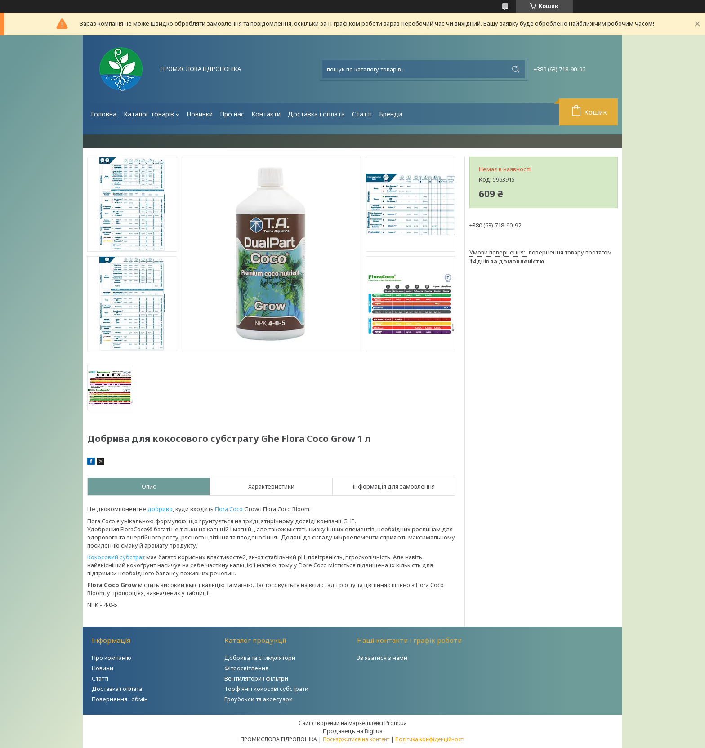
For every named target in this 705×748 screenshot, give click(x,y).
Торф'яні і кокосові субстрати (266, 689)
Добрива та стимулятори (259, 658)
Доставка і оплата (316, 114)
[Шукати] (516, 69)
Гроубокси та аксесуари (258, 699)
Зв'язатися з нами (382, 658)
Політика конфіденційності (429, 739)
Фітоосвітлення (246, 668)
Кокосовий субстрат (116, 557)
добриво (160, 509)
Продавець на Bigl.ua (353, 731)
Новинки (200, 114)
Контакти (266, 114)
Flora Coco (229, 509)
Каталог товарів (149, 114)
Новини (102, 668)
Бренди (390, 114)
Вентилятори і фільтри (256, 678)
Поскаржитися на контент (356, 739)
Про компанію (111, 658)
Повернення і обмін (120, 699)
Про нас (232, 114)
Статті (362, 114)
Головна (103, 114)
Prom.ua (395, 723)
